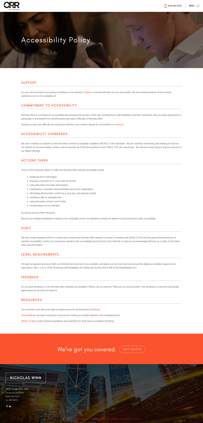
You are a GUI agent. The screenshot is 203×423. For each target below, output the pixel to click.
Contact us (89, 92)
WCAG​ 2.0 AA (27, 321)
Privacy (81, 419)
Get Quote (132, 349)
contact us (119, 124)
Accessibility (130, 419)
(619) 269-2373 (173, 6)
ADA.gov (96, 309)
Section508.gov (29, 315)
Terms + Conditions (104, 419)
